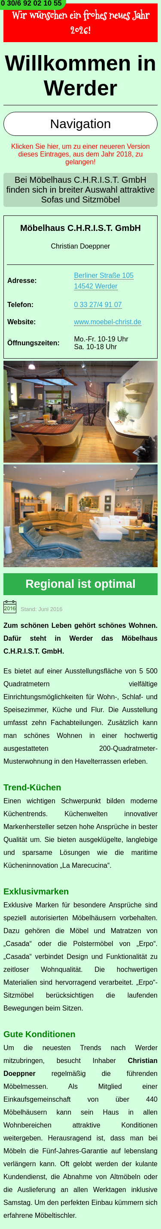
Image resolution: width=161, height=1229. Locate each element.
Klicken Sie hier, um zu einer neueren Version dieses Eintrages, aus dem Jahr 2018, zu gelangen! (80, 154)
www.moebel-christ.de (108, 322)
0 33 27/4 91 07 (98, 304)
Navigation (80, 124)
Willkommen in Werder (80, 75)
